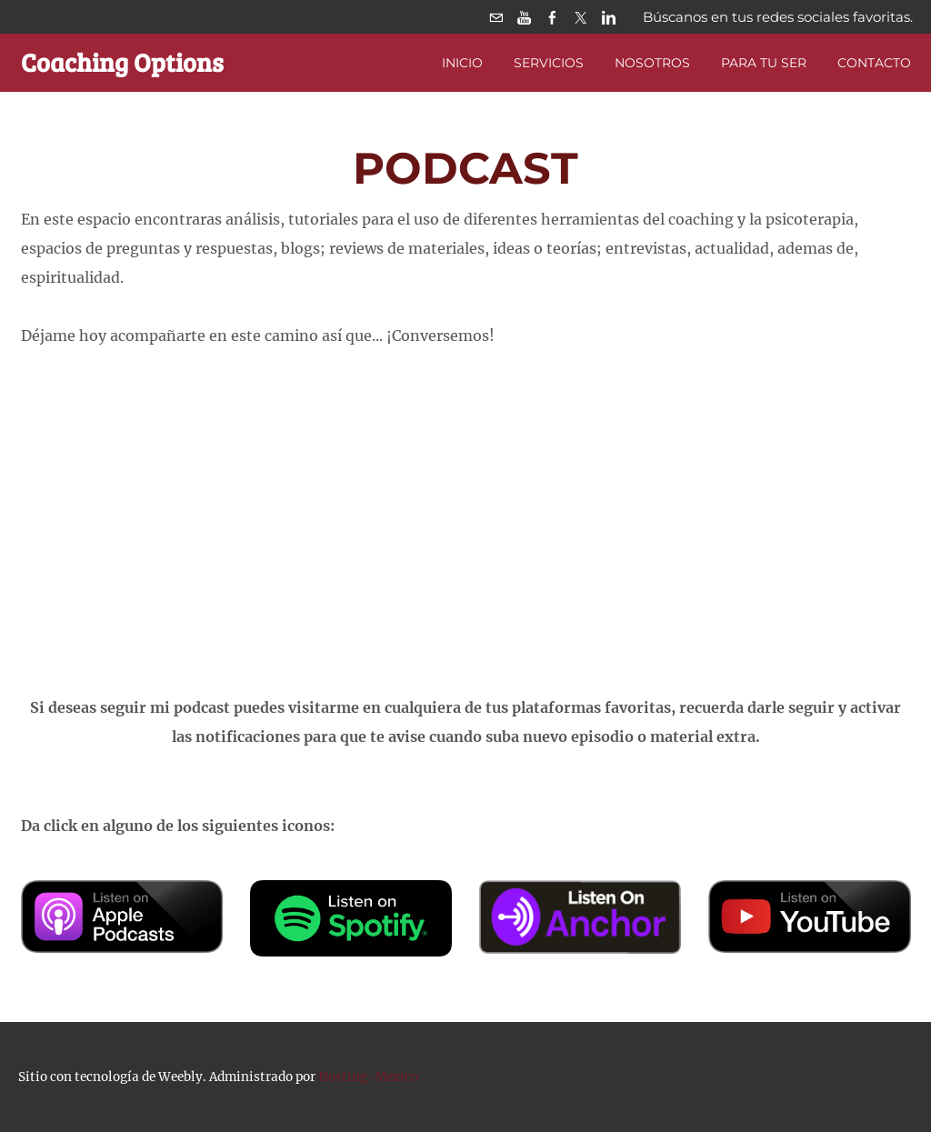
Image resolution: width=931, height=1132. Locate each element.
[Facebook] (552, 17)
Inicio (462, 63)
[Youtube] (524, 17)
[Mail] (496, 17)
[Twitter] (580, 17)
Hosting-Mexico (368, 1077)
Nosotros (652, 63)
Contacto (874, 63)
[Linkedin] (609, 17)
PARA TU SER (763, 63)
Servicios (549, 63)
